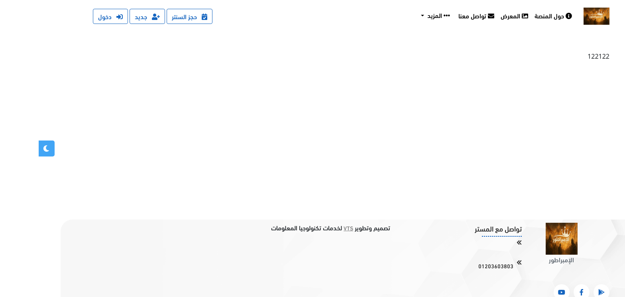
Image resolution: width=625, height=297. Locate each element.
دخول (71, 16)
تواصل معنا (438, 15)
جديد (108, 16)
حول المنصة (514, 15)
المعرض (475, 15)
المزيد (399, 15)
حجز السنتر (151, 16)
